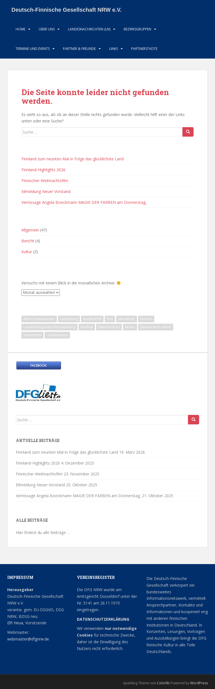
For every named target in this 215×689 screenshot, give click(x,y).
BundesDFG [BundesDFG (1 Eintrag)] (92, 318)
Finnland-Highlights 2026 (43, 169)
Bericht (27, 240)
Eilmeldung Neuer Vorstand (45, 191)
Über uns (47, 29)
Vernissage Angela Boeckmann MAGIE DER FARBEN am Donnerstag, (83, 202)
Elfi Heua (15, 622)
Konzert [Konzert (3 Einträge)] (146, 318)
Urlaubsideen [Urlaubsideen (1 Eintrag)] (57, 335)
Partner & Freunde (79, 48)
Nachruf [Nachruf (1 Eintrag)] (86, 327)
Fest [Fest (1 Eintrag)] (110, 318)
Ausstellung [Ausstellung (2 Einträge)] (69, 318)
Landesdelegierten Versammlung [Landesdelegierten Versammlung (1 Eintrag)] (49, 327)
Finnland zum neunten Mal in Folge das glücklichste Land (72, 158)
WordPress (199, 683)
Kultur (26, 251)
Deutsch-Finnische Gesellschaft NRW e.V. (66, 10)
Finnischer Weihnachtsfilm (44, 180)
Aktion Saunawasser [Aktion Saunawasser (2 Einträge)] (39, 318)
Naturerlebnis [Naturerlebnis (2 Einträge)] (109, 327)
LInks (113, 48)
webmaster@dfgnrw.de (28, 639)
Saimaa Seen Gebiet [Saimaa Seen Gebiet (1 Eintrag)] (155, 327)
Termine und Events (33, 48)
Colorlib (163, 683)
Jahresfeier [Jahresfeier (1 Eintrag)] (126, 318)
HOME (20, 29)
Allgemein (30, 230)
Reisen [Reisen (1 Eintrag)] (130, 327)
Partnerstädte (144, 48)
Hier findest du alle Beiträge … (43, 532)
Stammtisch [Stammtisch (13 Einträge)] (32, 335)
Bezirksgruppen (137, 29)
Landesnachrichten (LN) (89, 29)
